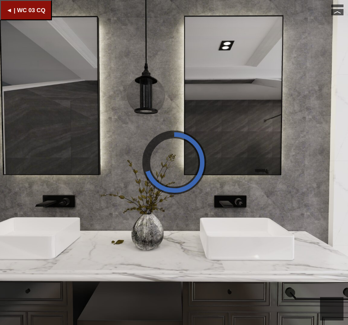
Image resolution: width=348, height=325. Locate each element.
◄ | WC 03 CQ (26, 10)
